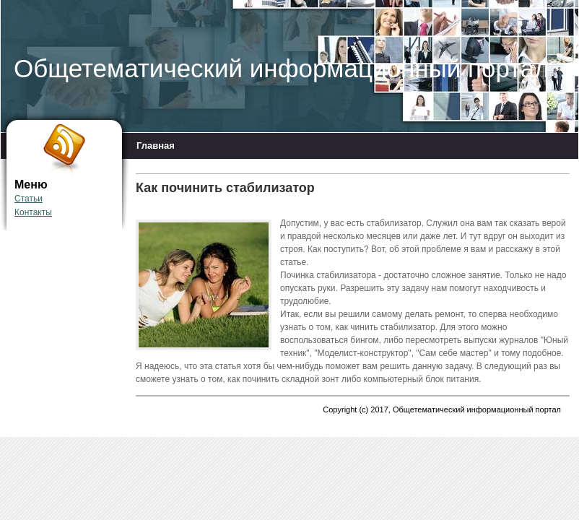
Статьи (28, 199)
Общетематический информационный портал (281, 68)
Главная (155, 145)
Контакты (33, 212)
